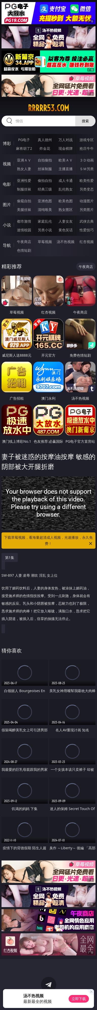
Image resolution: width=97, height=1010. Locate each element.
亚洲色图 (45, 200)
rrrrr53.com (48, 108)
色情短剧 (24, 250)
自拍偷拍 (45, 160)
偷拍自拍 (45, 180)
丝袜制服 (45, 168)
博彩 (7, 143)
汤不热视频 (65, 241)
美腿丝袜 (24, 209)
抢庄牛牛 (87, 148)
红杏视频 (87, 241)
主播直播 (66, 168)
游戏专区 (87, 139)
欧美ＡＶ (66, 160)
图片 (7, 204)
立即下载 (79, 998)
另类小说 (45, 229)
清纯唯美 (45, 209)
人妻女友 (66, 221)
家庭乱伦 (45, 221)
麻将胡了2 (24, 148)
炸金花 (45, 148)
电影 (7, 184)
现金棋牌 (66, 148)
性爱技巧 (87, 229)
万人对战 (66, 139)
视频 (7, 164)
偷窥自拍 (24, 200)
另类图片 (87, 209)
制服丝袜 (24, 189)
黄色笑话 (66, 229)
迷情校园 (24, 229)
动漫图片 (87, 200)
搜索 (85, 120)
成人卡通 (66, 180)
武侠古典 (87, 221)
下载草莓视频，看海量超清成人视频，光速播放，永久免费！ (48, 541)
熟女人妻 (24, 168)
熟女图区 (66, 209)
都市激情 (24, 221)
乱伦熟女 (66, 189)
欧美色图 (66, 200)
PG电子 (24, 139)
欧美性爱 (87, 180)
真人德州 (45, 139)
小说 (7, 225)
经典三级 (45, 189)
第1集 (9, 557)
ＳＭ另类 (87, 168)
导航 (7, 245)
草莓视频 (45, 241)
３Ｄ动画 (87, 160)
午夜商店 (24, 241)
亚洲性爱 (24, 180)
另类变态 (87, 189)
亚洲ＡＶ (24, 160)
